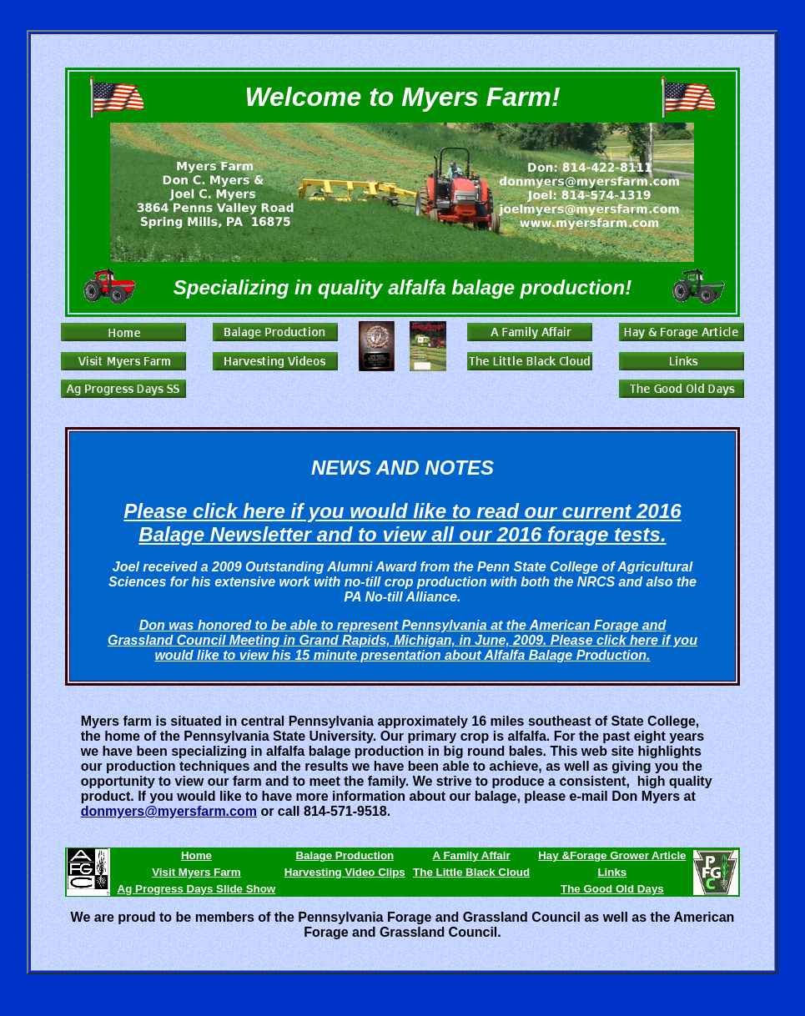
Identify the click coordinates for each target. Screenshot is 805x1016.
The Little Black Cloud (471, 872)
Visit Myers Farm (196, 872)
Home (196, 855)
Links (611, 872)
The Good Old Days (612, 889)
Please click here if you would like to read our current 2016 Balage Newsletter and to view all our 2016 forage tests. (402, 523)
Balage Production (344, 855)
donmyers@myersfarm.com (169, 811)
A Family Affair (472, 855)
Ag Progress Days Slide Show (197, 889)
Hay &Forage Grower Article (612, 855)
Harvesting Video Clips (344, 872)
